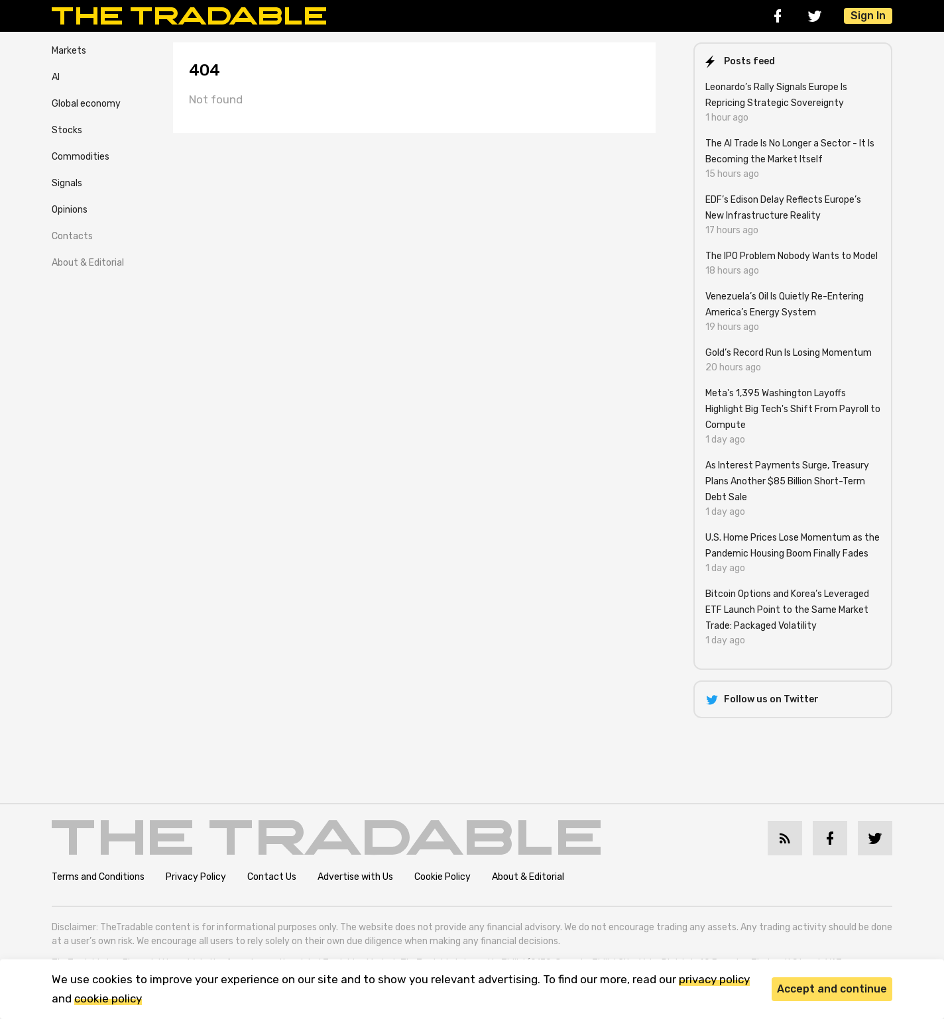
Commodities (80, 156)
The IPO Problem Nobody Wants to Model (791, 256)
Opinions (70, 209)
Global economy (86, 103)
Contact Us (271, 877)
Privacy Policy (196, 877)
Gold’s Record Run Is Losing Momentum (788, 352)
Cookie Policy (442, 877)
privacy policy (714, 979)
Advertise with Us (355, 877)
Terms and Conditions (98, 877)
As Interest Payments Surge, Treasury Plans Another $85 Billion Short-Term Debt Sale (787, 481)
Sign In (868, 15)
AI (56, 77)
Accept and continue (832, 989)
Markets (69, 50)
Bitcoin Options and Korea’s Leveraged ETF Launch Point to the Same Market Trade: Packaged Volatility (787, 609)
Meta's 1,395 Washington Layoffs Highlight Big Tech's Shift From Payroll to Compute (792, 409)
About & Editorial (88, 262)
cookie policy (108, 998)
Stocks (67, 130)
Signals (67, 183)
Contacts (72, 236)
